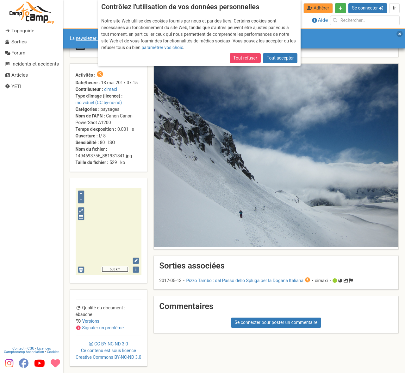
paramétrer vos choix (162, 47)
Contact (18, 348)
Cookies (53, 352)
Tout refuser (245, 57)
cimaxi (110, 89)
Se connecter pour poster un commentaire (276, 322)
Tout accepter (280, 57)
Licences (44, 348)
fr (394, 7)
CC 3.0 (108, 350)
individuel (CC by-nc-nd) (99, 102)
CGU (31, 348)
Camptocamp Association (24, 352)
